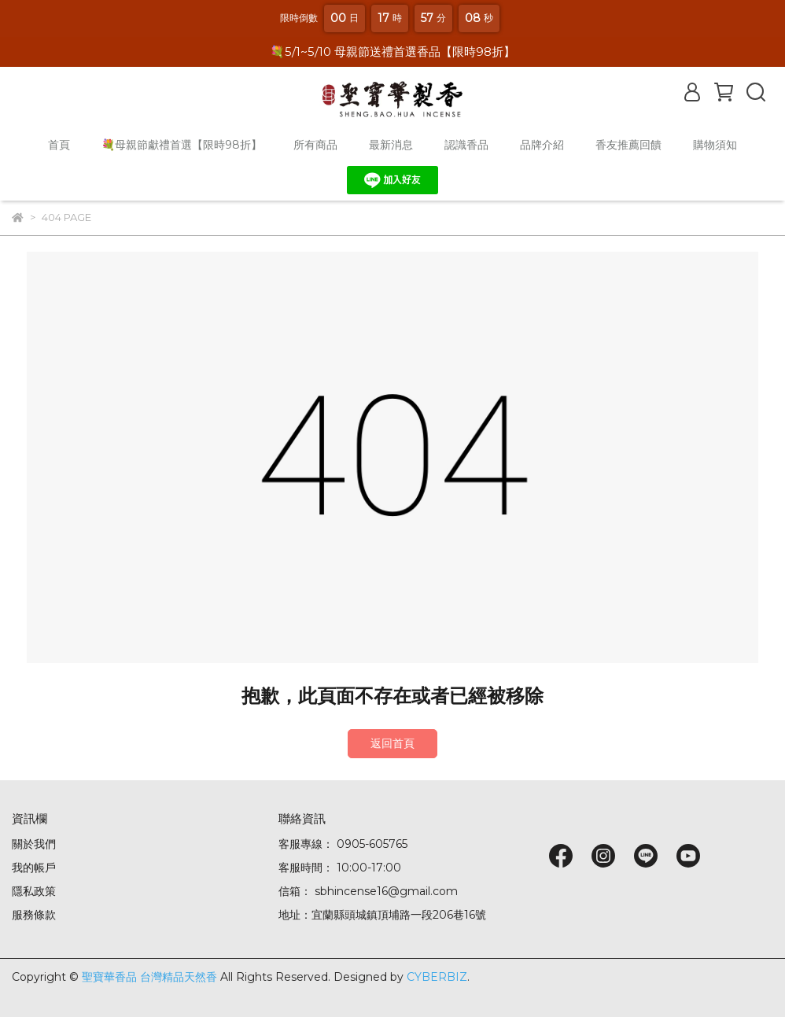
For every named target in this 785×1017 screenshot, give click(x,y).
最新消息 (391, 145)
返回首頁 (392, 743)
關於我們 (34, 844)
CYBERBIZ (437, 977)
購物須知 (715, 145)
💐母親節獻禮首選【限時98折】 (181, 145)
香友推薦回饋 (628, 145)
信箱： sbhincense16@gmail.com (368, 891)
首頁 (59, 145)
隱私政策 (34, 891)
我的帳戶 (34, 867)
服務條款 (34, 915)
